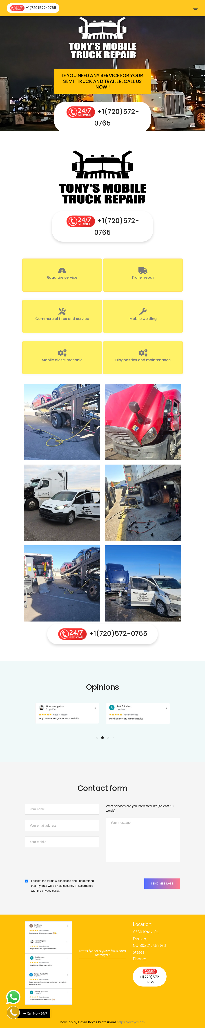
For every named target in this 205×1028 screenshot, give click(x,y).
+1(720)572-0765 (33, 8)
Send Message (162, 883)
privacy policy (50, 890)
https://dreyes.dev (131, 1022)
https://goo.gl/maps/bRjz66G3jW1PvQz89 (102, 953)
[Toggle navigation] (195, 8)
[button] (97, 738)
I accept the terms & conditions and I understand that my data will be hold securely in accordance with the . (62, 885)
